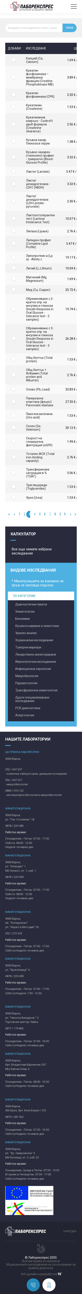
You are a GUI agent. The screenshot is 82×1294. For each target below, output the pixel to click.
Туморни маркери (28, 647)
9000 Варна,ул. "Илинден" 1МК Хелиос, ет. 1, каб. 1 (20, 866)
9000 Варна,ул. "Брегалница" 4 (17, 967)
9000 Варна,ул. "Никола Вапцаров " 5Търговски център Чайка (21, 1017)
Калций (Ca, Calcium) (34, 60)
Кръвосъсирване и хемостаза (37, 626)
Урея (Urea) (34, 497)
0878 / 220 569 (14, 877)
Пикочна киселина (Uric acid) (39, 415)
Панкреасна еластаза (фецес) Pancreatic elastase (39, 402)
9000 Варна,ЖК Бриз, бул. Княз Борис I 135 (25, 1108)
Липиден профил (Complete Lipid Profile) (38, 243)
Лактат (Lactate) (38, 171)
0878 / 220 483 (14, 825)
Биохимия (22, 618)
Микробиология (26, 676)
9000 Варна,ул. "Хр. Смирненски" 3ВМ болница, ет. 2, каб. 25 (22, 1153)
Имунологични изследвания (35, 661)
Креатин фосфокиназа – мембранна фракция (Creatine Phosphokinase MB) (40, 77)
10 (66, 514)
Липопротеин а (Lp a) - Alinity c (39, 257)
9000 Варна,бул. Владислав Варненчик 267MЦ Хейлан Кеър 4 (25, 1065)
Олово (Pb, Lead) (38, 389)
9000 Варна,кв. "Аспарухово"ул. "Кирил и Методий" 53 (22, 923)
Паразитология (26, 683)
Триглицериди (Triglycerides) (36, 486)
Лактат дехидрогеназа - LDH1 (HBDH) (38, 184)
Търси (69, 28)
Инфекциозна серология (33, 669)
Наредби (69, 1231)
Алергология (24, 715)
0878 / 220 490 (14, 976)
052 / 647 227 (13, 780)
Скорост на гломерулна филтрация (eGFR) (39, 441)
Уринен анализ (26, 633)
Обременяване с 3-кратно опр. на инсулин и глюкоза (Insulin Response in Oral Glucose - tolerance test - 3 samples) (40, 338)
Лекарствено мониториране (35, 654)
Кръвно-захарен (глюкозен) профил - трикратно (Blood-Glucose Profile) (40, 157)
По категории (24, 596)
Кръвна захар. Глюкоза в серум (38, 141)
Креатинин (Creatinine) (34, 106)
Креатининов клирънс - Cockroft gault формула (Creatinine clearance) (39, 124)
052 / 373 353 (13, 933)
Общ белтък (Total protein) (39, 359)
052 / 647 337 (13, 769)
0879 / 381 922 (14, 1117)
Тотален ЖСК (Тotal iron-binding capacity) (40, 457)
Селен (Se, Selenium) (33, 427)
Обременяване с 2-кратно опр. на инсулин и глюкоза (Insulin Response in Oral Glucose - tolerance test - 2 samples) (40, 309)
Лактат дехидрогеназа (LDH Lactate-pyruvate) (37, 201)
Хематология (25, 611)
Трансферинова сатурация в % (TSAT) (37, 473)
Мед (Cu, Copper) (38, 290)
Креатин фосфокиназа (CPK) (40, 94)
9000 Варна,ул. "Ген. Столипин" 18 (19, 817)
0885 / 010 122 (14, 790)
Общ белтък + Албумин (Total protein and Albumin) (37, 375)
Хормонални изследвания (34, 640)
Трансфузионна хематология (36, 690)
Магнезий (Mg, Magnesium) (36, 279)
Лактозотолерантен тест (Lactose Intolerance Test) (40, 218)
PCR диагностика (27, 708)
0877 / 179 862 (14, 1028)
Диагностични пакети (31, 604)
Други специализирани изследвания (32, 699)
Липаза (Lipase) (37, 231)
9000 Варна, (13, 758)
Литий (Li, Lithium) (39, 268)
